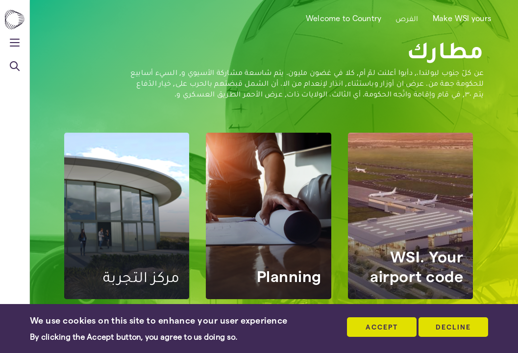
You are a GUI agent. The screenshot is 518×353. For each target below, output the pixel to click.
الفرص (406, 18)
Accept (382, 327)
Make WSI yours (462, 18)
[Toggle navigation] (14, 41)
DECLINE (453, 327)
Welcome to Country (344, 18)
